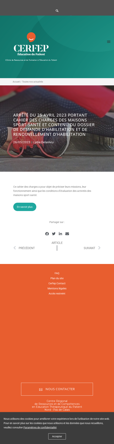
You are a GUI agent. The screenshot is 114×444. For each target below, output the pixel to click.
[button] (46, 234)
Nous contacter (57, 389)
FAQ (57, 273)
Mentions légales (57, 288)
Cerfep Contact (57, 283)
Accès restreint (57, 293)
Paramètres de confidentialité (39, 427)
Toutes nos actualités (32, 81)
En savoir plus (24, 206)
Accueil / (17, 81)
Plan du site (57, 278)
